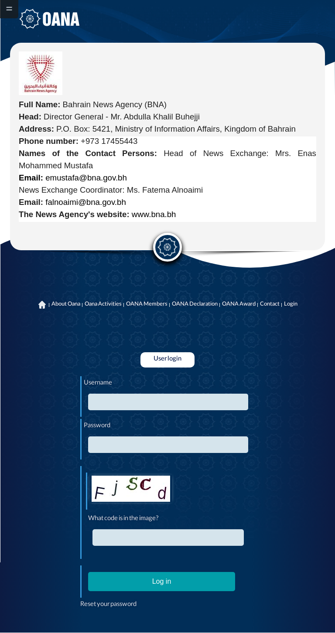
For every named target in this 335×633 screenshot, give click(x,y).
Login (290, 305)
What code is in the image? (123, 519)
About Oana (65, 305)
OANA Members (147, 305)
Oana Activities (103, 305)
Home (42, 305)
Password (97, 426)
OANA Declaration (195, 305)
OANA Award (239, 305)
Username (98, 383)
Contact (270, 305)
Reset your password (108, 605)
